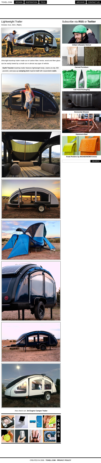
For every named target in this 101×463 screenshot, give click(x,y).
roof (37, 71)
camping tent (24, 71)
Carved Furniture (81, 67)
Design (18, 2)
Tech (43, 2)
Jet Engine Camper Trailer (37, 411)
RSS (81, 21)
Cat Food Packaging (82, 90)
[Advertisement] (50, 12)
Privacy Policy (64, 460)
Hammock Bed (81, 134)
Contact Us (94, 2)
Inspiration (31, 2)
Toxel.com (6, 2)
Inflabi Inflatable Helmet (81, 45)
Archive (81, 2)
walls (54, 71)
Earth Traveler (8, 68)
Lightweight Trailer (11, 21)
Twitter (92, 21)
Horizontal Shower (81, 112)
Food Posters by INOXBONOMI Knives (81, 157)
